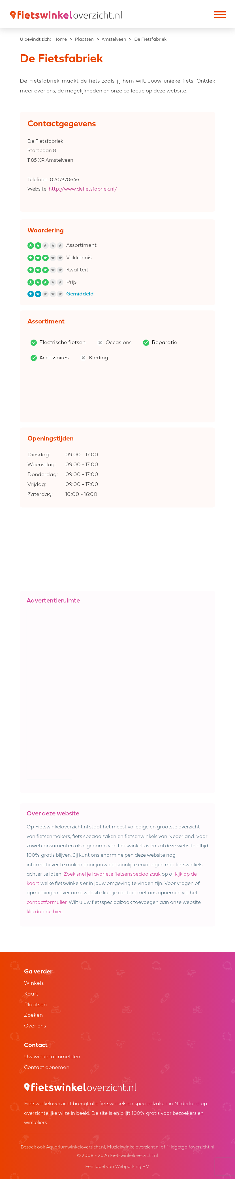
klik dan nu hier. (45, 912)
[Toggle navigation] (219, 15)
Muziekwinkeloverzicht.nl (133, 1147)
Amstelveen (114, 39)
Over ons (35, 1026)
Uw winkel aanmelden (52, 1057)
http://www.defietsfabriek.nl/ (83, 189)
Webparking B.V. (132, 1167)
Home (60, 39)
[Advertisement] (123, 543)
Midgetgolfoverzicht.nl (190, 1147)
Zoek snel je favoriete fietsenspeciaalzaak (112, 874)
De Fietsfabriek (150, 39)
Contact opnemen (46, 1067)
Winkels (34, 983)
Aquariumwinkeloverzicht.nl (75, 1147)
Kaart (31, 994)
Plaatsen (84, 39)
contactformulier (47, 902)
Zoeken (33, 1015)
